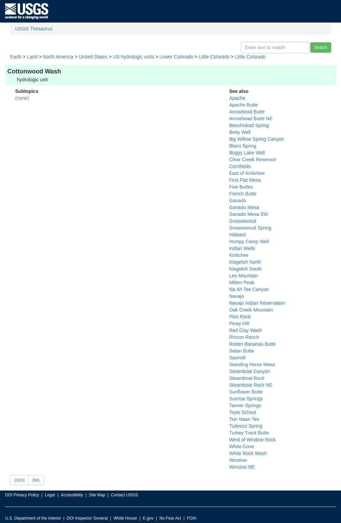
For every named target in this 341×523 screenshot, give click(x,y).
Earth (16, 56)
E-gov (148, 518)
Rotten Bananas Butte (252, 344)
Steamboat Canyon (249, 371)
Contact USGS (124, 495)
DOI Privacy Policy (22, 495)
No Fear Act (170, 518)
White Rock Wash (248, 453)
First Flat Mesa (245, 180)
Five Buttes (241, 187)
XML (36, 480)
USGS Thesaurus (34, 28)
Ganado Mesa (244, 207)
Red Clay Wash (245, 330)
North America (58, 56)
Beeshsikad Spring (249, 125)
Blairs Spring (242, 146)
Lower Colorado (176, 56)
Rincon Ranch (244, 337)
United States (93, 56)
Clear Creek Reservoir (252, 159)
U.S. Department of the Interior (33, 518)
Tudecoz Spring (245, 426)
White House (125, 518)
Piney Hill (239, 323)
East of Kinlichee (247, 173)
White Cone (241, 446)
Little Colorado (214, 56)
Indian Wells (242, 248)
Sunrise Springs (246, 398)
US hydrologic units (133, 56)
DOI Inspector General (87, 518)
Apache (237, 98)
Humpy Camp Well (249, 241)
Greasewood (242, 221)
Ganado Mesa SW (248, 214)
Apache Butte (243, 105)
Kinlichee (238, 255)
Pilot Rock (240, 316)
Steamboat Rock (247, 378)
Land (32, 56)
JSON (19, 480)
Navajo (236, 296)
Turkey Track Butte (249, 433)
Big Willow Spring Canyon (256, 139)
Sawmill (237, 357)
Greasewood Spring (250, 228)
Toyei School (242, 412)
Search (320, 47)
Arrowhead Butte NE (251, 118)
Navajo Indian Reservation (257, 303)
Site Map (97, 495)
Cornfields (240, 166)
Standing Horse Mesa (252, 364)
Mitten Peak (241, 282)
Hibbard (237, 234)
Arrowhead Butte (247, 111)
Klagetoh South (245, 269)
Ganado (237, 200)
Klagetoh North (245, 262)
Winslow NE (242, 467)
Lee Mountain (243, 275)
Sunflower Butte (246, 392)
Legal (50, 495)
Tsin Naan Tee (244, 419)
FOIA (192, 518)
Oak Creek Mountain (251, 310)
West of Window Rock (252, 439)
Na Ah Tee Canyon (249, 289)
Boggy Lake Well (247, 152)
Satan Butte (241, 351)
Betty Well (240, 132)
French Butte (242, 193)
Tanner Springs (245, 405)
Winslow (238, 460)
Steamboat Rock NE (250, 385)
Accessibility (72, 495)
